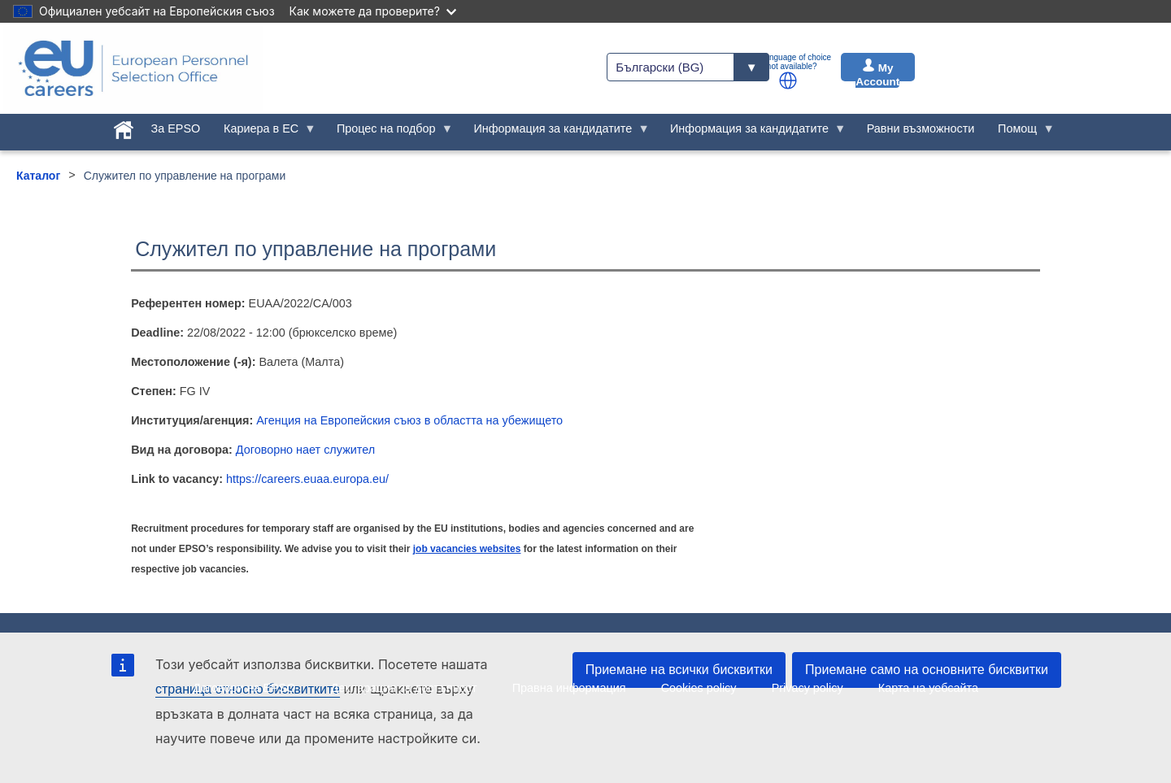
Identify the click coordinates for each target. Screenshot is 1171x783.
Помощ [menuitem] (1020, 132)
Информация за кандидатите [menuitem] (556, 132)
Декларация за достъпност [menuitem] (404, 687)
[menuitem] (123, 127)
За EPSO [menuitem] (176, 128)
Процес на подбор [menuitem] (389, 132)
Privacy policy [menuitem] (807, 687)
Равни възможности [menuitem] (921, 128)
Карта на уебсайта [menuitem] (928, 687)
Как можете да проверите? (372, 11)
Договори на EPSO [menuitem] (244, 687)
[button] (788, 80)
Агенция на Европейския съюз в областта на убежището (409, 420)
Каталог (38, 175)
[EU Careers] (133, 68)
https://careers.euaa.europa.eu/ (307, 478)
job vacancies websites (467, 549)
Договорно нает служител (305, 449)
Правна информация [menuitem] (569, 687)
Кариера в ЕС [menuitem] (264, 132)
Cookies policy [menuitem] (699, 687)
